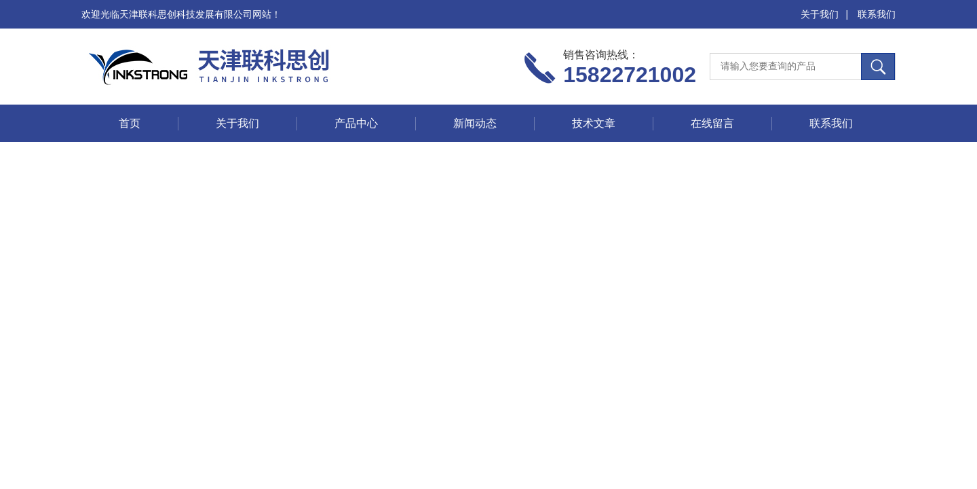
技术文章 (593, 123)
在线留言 (712, 123)
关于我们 (820, 14)
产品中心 (356, 123)
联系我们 (877, 14)
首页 (129, 123)
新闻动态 (475, 123)
